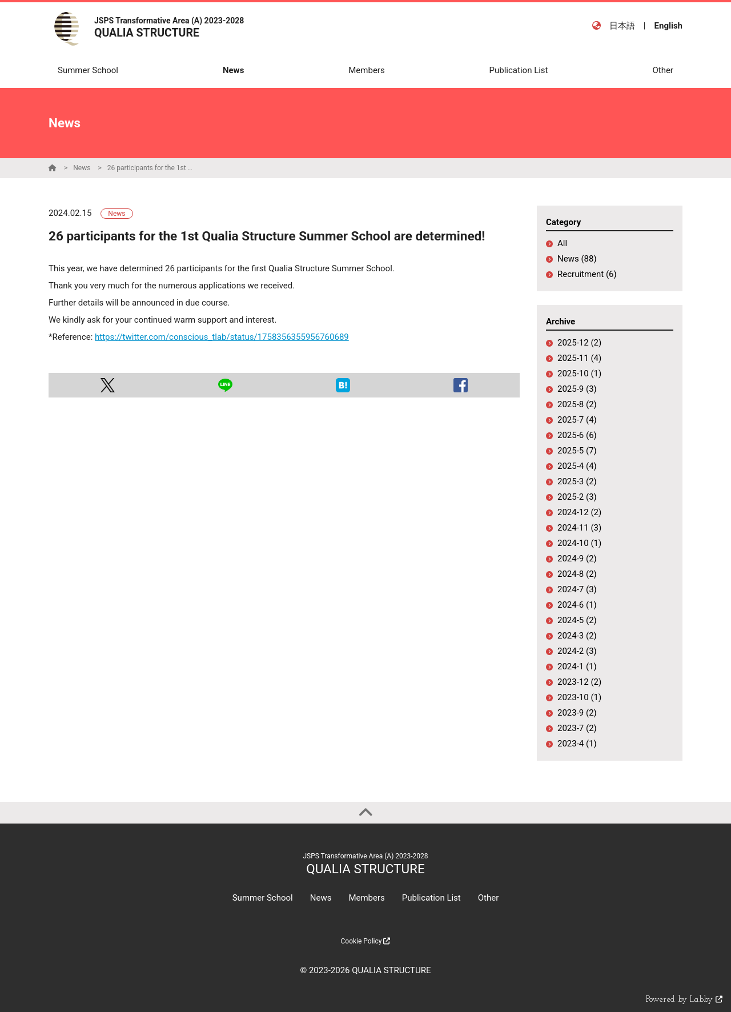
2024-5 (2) (577, 620)
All (562, 243)
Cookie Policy (366, 941)
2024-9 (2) (577, 558)
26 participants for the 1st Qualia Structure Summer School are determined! (150, 168)
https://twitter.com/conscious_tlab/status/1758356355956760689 (222, 337)
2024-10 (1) (579, 543)
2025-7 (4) (577, 420)
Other (488, 898)
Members (366, 898)
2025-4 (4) (577, 466)
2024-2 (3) (577, 651)
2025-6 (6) (577, 435)
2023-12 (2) (579, 682)
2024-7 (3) (577, 589)
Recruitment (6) (587, 274)
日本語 (622, 26)
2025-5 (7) (577, 450)
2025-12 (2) (579, 343)
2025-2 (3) (577, 497)
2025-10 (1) (579, 373)
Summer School (262, 898)
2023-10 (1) (579, 697)
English (668, 26)
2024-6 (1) (577, 605)
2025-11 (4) (579, 358)
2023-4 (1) (577, 743)
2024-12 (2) (579, 512)
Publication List (431, 898)
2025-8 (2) (577, 404)
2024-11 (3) (579, 528)
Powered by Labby (684, 999)
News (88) (577, 259)
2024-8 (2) (577, 574)
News (81, 168)
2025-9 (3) (577, 389)
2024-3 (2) (577, 636)
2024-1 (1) (577, 666)
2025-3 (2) (577, 481)
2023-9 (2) (577, 713)
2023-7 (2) (577, 728)
